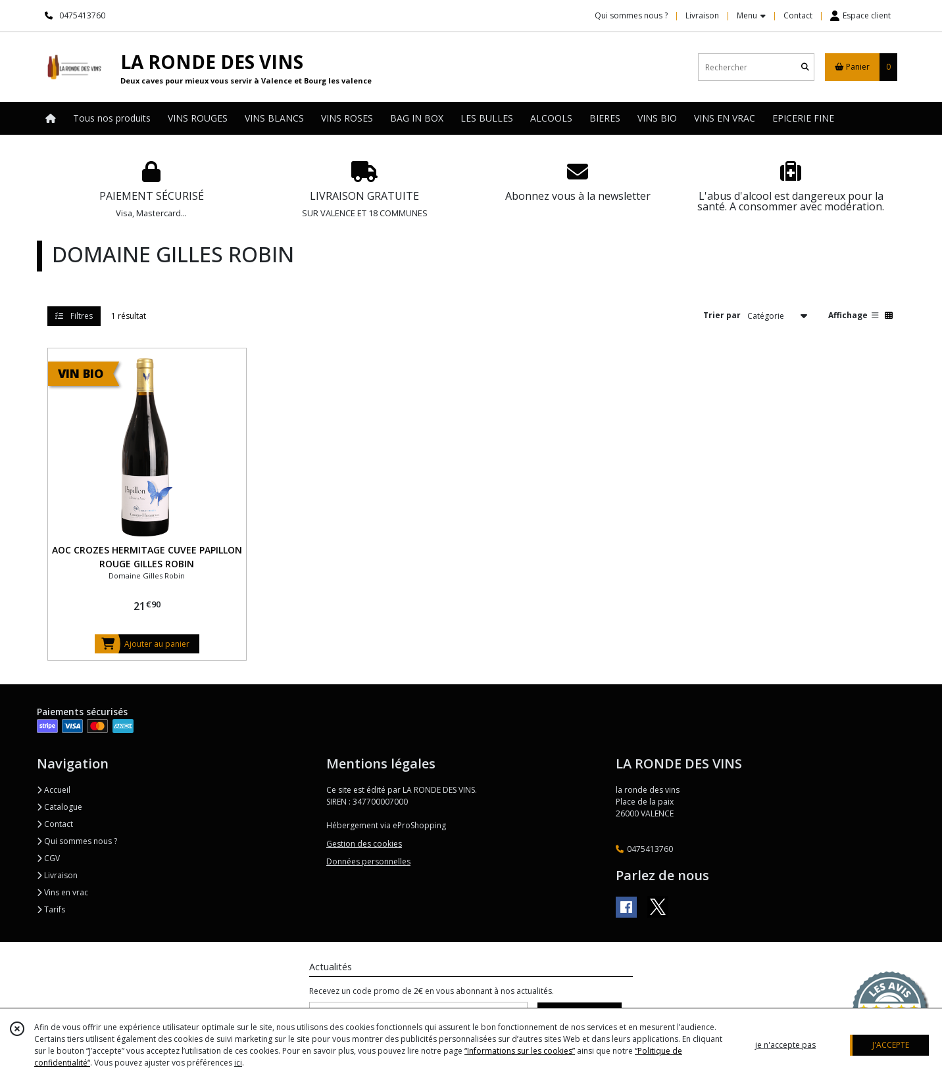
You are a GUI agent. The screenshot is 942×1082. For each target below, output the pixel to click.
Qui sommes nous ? (77, 841)
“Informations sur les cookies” (519, 1050)
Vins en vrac (62, 892)
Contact (797, 15)
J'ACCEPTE (890, 1044)
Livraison (57, 875)
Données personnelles (368, 861)
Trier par (722, 315)
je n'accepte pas (785, 1044)
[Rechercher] (805, 67)
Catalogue (59, 806)
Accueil (53, 789)
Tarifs (51, 909)
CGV (48, 858)
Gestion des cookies (364, 843)
